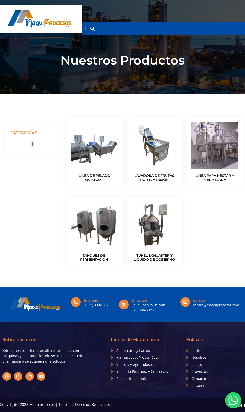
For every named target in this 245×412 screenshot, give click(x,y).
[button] (86, 29)
